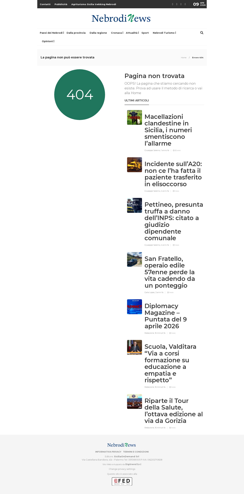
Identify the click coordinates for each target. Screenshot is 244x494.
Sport (145, 32)
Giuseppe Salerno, (153, 150)
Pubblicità (61, 4)
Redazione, (150, 333)
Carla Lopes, (150, 292)
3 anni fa (159, 292)
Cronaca (116, 32)
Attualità (131, 32)
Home (184, 57)
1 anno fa (165, 150)
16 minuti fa (160, 333)
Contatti (45, 4)
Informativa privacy (108, 451)
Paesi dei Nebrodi (51, 32)
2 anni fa (165, 191)
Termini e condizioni (136, 451)
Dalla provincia (76, 32)
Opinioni (47, 41)
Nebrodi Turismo (164, 32)
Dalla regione (98, 32)
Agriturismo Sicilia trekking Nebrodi (93, 4)
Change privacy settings (122, 469)
